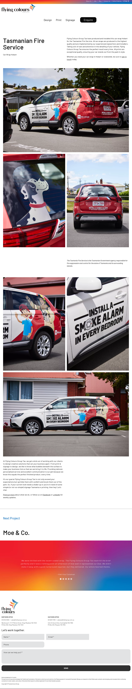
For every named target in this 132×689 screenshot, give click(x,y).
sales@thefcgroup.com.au (19, 620)
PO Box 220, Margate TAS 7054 (57, 625)
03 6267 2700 (51, 620)
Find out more (9, 495)
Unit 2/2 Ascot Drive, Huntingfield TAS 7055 (60, 623)
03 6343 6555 (5, 620)
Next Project (11, 518)
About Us (88, 1)
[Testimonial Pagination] (60, 579)
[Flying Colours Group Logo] (19, 5)
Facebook (46, 495)
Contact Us (107, 1)
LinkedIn (56, 495)
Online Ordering (116, 1)
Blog (100, 1)
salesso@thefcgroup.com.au (65, 620)
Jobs (95, 1)
